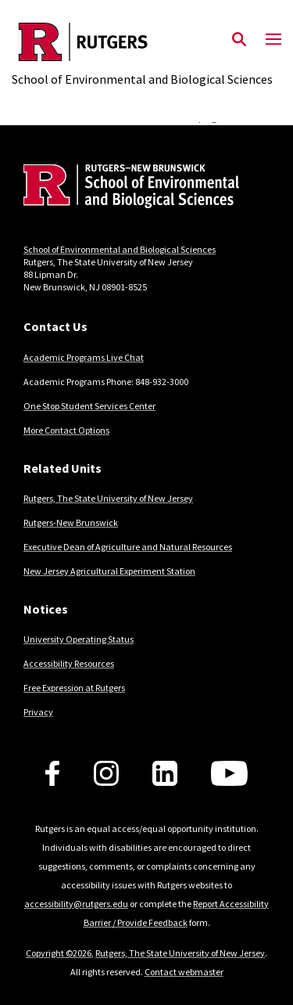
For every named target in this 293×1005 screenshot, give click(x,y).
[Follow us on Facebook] (52, 773)
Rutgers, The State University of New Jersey (108, 498)
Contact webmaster (184, 972)
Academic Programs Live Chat (83, 357)
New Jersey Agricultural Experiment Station (109, 571)
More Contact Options (66, 430)
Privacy (38, 712)
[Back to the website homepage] (142, 42)
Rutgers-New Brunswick (70, 522)
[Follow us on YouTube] (229, 773)
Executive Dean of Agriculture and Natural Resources (127, 547)
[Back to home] (128, 188)
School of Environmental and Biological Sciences (119, 249)
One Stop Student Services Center (89, 406)
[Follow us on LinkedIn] (164, 773)
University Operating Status (78, 639)
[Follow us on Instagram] (106, 773)
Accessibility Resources (68, 663)
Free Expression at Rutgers (74, 687)
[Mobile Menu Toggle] (273, 40)
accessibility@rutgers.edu (76, 904)
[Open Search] (239, 40)
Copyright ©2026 (58, 953)
